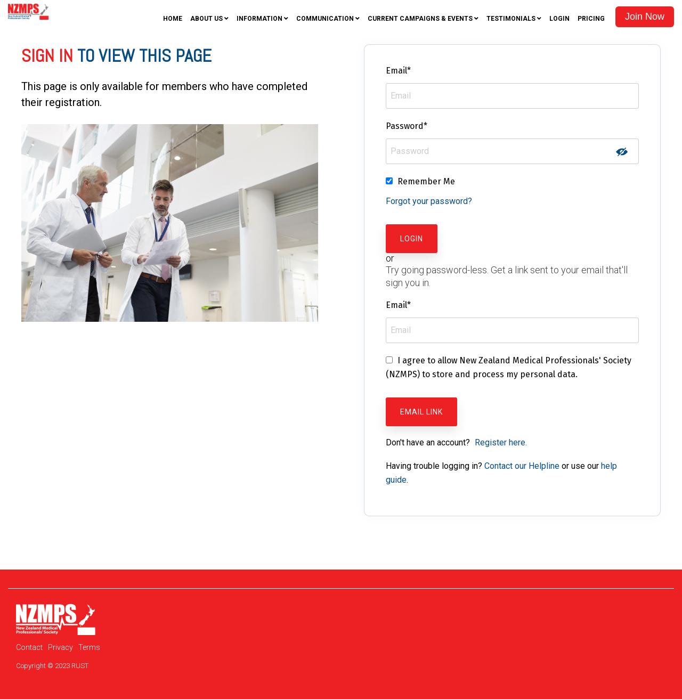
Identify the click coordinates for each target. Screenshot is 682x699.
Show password (622, 152)
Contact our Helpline (521, 466)
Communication (325, 18)
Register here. (501, 442)
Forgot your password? (429, 201)
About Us (206, 18)
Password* (406, 126)
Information (259, 18)
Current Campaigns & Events (420, 18)
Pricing (591, 18)
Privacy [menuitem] (60, 647)
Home (172, 18)
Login (559, 18)
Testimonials (510, 18)
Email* (398, 71)
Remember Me (426, 181)
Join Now (644, 16)
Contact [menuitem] (29, 647)
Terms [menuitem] (89, 647)
